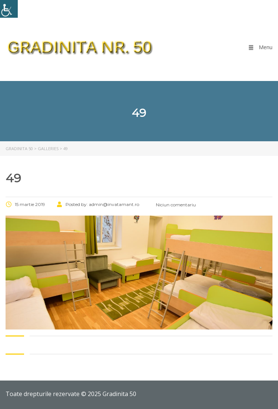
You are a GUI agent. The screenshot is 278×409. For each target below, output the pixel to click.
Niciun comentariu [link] (175, 204)
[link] (9, 9)
